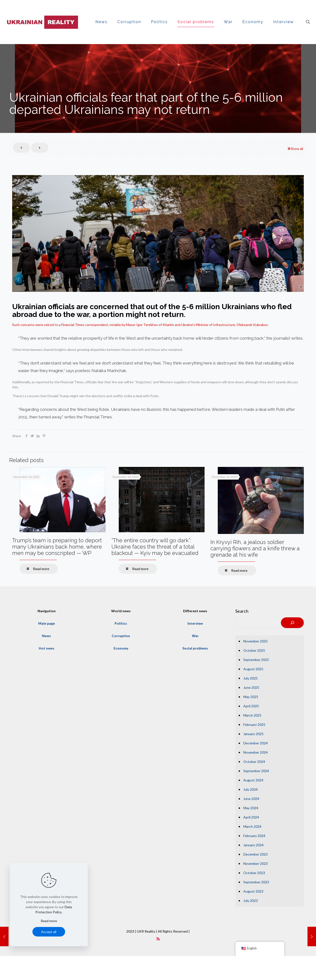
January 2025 (253, 734)
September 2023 (256, 882)
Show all (295, 149)
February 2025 (254, 724)
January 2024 (253, 845)
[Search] (292, 622)
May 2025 (250, 697)
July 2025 (250, 678)
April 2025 (251, 706)
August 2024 (253, 780)
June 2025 (251, 687)
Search (241, 611)
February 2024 (254, 836)
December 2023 (255, 854)
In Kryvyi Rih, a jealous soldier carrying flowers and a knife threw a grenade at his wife (255, 548)
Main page (46, 623)
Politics (121, 623)
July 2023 (250, 900)
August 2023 (253, 891)
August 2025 (253, 669)
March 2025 (252, 715)
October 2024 (254, 761)
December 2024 (255, 743)
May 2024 (250, 808)
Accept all (48, 932)
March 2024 (252, 826)
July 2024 (250, 789)
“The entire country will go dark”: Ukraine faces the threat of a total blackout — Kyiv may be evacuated (154, 546)
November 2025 (255, 641)
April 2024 (251, 817)
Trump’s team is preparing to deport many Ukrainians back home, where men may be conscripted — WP (57, 546)
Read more (49, 921)
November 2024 (255, 752)
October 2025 (254, 650)
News (46, 636)
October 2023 (254, 873)
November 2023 (255, 863)
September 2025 (256, 660)
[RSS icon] (158, 938)
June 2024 (251, 799)
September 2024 (256, 771)
